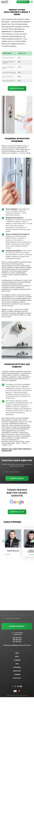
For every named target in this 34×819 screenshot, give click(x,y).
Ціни (17, 653)
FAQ (17, 663)
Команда (17, 667)
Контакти (17, 671)
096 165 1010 (17, 639)
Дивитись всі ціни (17, 88)
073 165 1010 (17, 641)
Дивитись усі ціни (17, 511)
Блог (17, 656)
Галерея (17, 660)
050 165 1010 (22, 1)
